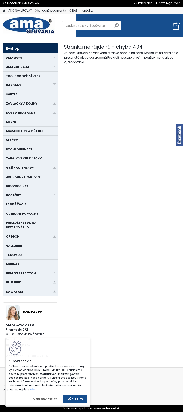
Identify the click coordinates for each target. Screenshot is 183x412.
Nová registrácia (169, 3)
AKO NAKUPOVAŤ (20, 11)
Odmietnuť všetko (45, 399)
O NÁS (73, 11)
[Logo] (29, 25)
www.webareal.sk (107, 408)
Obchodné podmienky (50, 11)
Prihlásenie (145, 3)
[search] (116, 27)
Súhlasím (75, 399)
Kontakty (87, 11)
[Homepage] (4, 10)
